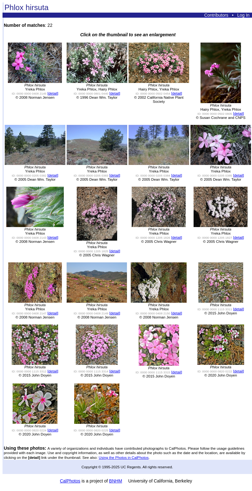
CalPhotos (70, 480)
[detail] (52, 93)
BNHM (115, 480)
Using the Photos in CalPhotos (124, 457)
